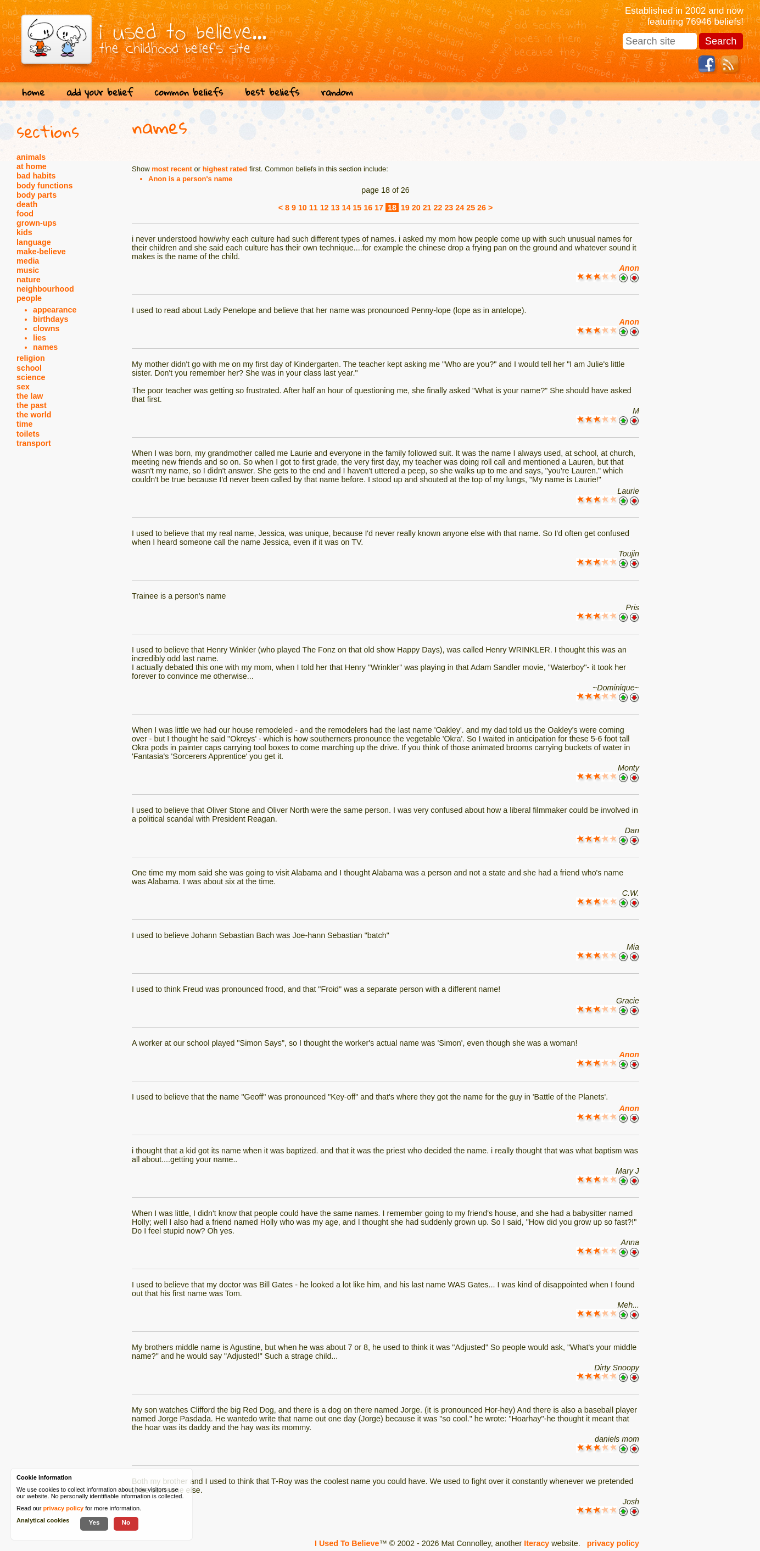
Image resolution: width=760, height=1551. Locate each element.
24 (459, 207)
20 (416, 207)
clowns (46, 328)
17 (379, 207)
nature (28, 279)
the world (34, 414)
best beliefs (272, 92)
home (33, 92)
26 (481, 207)
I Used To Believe (347, 1543)
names (45, 347)
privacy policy (613, 1543)
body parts (36, 195)
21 (427, 207)
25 (470, 207)
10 (302, 207)
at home (31, 166)
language (33, 242)
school (29, 368)
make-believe (41, 251)
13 (335, 207)
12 (324, 207)
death (26, 204)
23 (448, 207)
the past (31, 405)
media (27, 260)
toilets (28, 433)
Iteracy (536, 1543)
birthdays (50, 319)
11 (313, 207)
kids (24, 232)
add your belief (99, 92)
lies (39, 337)
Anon (629, 268)
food (24, 213)
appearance (54, 309)
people (29, 298)
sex (23, 386)
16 (368, 207)
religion (30, 358)
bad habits (36, 175)
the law (29, 396)
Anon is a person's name (190, 179)
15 (357, 207)
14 (346, 207)
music (27, 270)
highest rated (225, 169)
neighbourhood (45, 288)
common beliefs (189, 92)
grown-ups (36, 223)
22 (438, 207)
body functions (44, 185)
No (126, 1522)
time (24, 424)
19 (405, 207)
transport (33, 443)
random (337, 92)
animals (31, 157)
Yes (93, 1522)
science (30, 377)
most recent (172, 169)
